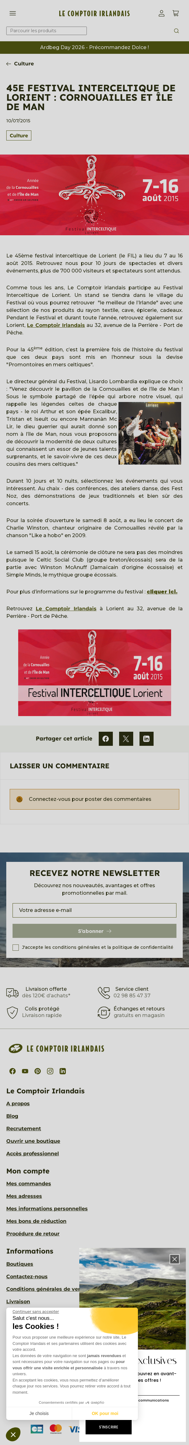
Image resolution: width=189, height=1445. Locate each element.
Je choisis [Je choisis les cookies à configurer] (39, 1413)
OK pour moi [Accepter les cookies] (105, 1413)
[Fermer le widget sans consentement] (35, 1312)
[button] (13, 1434)
